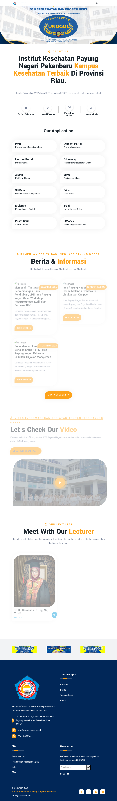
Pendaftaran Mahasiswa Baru (25, 762)
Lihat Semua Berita (58, 395)
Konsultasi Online (69, 114)
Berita (63, 690)
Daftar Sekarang (26, 114)
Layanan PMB (91, 114)
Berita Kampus (19, 756)
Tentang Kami (66, 695)
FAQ (14, 772)
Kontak (63, 700)
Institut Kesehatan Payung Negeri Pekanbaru (34, 791)
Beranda (64, 684)
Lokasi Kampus (48, 114)
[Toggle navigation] (103, 3)
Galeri (14, 767)
